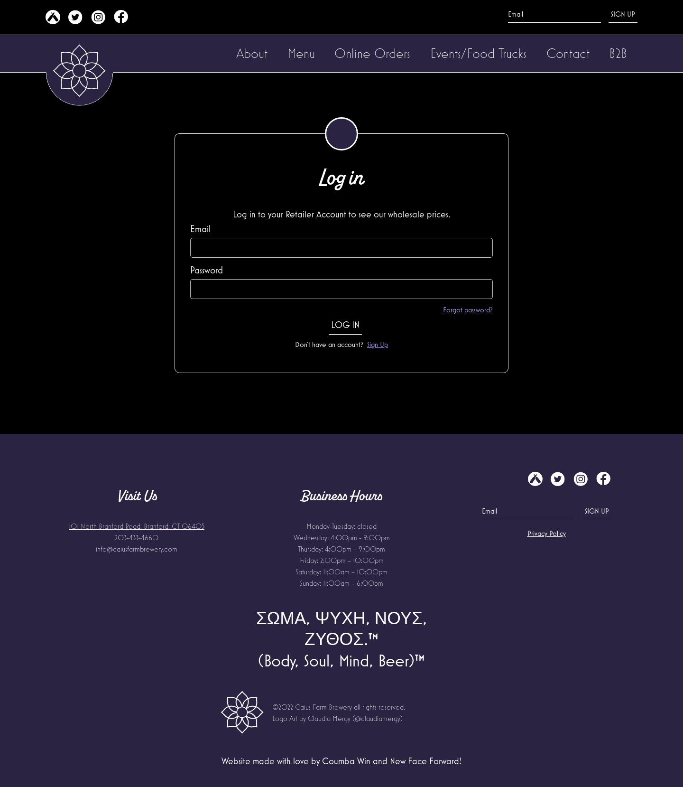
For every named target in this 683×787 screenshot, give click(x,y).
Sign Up (377, 344)
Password (206, 269)
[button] (251, 53)
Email (200, 228)
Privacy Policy (546, 533)
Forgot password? (468, 309)
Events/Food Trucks (478, 53)
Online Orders (372, 53)
